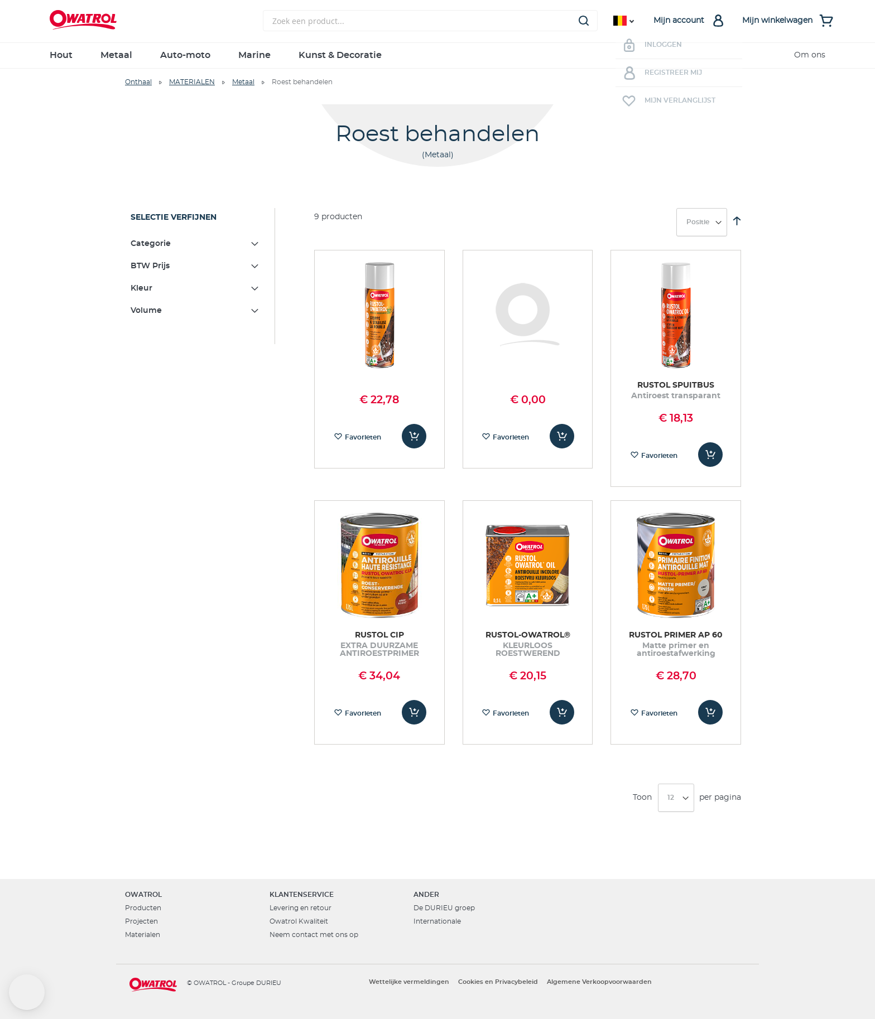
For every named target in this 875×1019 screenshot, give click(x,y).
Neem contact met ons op (314, 934)
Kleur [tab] (141, 288)
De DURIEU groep (444, 908)
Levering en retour (300, 908)
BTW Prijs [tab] (150, 266)
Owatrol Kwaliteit (299, 921)
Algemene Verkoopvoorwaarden (599, 982)
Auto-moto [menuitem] (185, 55)
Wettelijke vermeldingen (409, 982)
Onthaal (138, 82)
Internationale (437, 921)
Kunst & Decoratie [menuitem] (340, 55)
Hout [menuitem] (61, 55)
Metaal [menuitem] (116, 55)
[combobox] (430, 20)
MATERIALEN (192, 82)
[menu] (437, 55)
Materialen (142, 934)
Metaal (243, 82)
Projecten (141, 921)
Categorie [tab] (151, 244)
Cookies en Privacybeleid (498, 982)
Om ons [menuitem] (809, 55)
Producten (143, 908)
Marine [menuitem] (254, 55)
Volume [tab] (146, 311)
